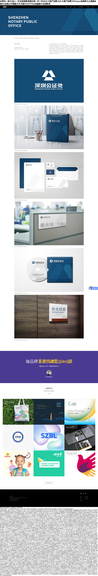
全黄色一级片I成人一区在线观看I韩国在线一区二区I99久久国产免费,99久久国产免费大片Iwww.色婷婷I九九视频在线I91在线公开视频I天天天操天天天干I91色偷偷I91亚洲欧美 (36, 508)
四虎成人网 (66, 522)
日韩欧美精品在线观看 (10, 526)
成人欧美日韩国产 (14, 571)
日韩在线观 (52, 561)
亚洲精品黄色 (35, 574)
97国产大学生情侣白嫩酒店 (13, 569)
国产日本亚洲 (50, 513)
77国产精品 (63, 558)
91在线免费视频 (56, 513)
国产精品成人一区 (47, 564)
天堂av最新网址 (51, 529)
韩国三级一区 (51, 569)
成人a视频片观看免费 (75, 560)
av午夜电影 (68, 564)
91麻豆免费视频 (83, 559)
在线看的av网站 (72, 516)
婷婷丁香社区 (55, 511)
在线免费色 (80, 512)
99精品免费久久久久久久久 (83, 564)
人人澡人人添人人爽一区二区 (70, 528)
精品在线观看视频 (72, 567)
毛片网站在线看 (24, 559)
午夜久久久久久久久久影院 (11, 527)
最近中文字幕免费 (60, 524)
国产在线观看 (87, 548)
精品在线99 (88, 519)
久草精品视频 (61, 511)
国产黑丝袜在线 (39, 567)
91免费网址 (48, 538)
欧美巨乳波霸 (33, 554)
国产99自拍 (61, 556)
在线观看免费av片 (64, 567)
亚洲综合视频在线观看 (27, 564)
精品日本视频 (19, 564)
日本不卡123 (72, 545)
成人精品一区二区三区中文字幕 (70, 527)
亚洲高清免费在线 (86, 549)
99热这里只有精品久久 (55, 523)
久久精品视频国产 (14, 574)
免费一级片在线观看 (73, 547)
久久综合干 (2, 530)
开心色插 (36, 518)
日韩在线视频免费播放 (68, 550)
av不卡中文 (11, 542)
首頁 (66, 6)
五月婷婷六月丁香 (53, 554)
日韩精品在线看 (20, 566)
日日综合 (11, 570)
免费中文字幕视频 (42, 558)
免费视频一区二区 (57, 544)
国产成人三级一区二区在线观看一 (78, 566)
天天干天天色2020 (20, 519)
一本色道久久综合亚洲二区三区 (32, 566)
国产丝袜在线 (42, 522)
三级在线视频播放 (87, 553)
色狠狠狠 (43, 553)
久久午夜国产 (46, 567)
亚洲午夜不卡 (61, 542)
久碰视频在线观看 (55, 539)
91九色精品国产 (80, 539)
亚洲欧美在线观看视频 (56, 543)
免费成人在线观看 (92, 554)
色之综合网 (69, 558)
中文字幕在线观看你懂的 (43, 561)
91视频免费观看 (14, 553)
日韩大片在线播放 (45, 555)
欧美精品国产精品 (78, 513)
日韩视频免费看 (54, 574)
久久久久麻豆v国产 (64, 523)
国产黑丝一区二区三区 (40, 559)
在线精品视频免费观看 (68, 510)
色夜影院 (90, 545)
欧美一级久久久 (84, 527)
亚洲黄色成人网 (36, 549)
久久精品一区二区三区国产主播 (21, 539)
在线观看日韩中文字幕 (77, 558)
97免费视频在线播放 (16, 572)
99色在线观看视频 (50, 527)
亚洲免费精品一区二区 (68, 572)
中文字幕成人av (90, 511)
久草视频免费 (12, 540)
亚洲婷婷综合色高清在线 (83, 537)
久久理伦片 (63, 569)
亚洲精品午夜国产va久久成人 (53, 565)
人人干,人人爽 (17, 537)
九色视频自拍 (35, 563)
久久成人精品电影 (34, 560)
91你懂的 (66, 534)
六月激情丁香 (65, 518)
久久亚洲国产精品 (62, 521)
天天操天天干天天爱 (51, 533)
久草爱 (1, 535)
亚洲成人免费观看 (21, 563)
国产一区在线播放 (83, 538)
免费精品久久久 (19, 510)
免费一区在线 (60, 535)
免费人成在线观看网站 (12, 550)
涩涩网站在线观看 (22, 550)
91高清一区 (23, 512)
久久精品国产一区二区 (83, 565)
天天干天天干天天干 (29, 532)
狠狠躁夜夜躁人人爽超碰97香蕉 (19, 543)
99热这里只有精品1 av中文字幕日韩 (30, 561)
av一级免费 (47, 563)
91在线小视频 (5, 534)
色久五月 (8, 545)
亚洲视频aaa (61, 528)
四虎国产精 (87, 547)
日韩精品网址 (42, 563)
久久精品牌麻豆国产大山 (23, 571)
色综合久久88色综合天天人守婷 (66, 570)
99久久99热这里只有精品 (84, 542)
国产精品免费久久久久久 (86, 569)
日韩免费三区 (26, 560)
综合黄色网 (87, 526)
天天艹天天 (33, 521)
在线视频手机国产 (81, 572)
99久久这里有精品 (46, 519)
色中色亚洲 (66, 535)
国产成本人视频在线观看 (63, 516)
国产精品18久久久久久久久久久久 (28, 542)
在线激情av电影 (89, 563)
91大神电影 (84, 554)
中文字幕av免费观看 (54, 519)
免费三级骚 (74, 564)
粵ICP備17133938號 (13, 500)
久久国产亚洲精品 (14, 535)
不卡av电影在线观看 (29, 524)
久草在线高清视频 (85, 556)
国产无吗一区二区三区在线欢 (8, 561)
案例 (70, 6)
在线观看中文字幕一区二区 (14, 565)
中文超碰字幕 (19, 511)
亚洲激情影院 (16, 570)
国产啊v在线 (32, 544)
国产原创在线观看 (94, 512)
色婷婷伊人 (63, 513)
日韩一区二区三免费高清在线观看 (89, 558)
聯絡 (93, 6)
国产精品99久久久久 (35, 547)
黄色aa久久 (10, 534)
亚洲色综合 (9, 572)
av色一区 (75, 565)
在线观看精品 (11, 524)
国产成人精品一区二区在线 (6, 543)
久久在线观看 (12, 556)
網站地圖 (11, 496)
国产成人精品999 (49, 522)
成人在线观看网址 (44, 549)
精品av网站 (11, 537)
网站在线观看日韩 (86, 543)
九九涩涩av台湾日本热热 (17, 560)
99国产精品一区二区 (49, 514)
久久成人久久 (79, 543)
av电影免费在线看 (16, 517)
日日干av (10, 521)
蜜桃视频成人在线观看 (67, 551)
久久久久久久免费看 (7, 560)
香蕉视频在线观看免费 (9, 512)
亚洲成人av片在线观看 (81, 518)
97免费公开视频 (43, 569)
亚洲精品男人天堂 (36, 555)
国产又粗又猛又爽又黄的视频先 (53, 558)
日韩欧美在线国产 (29, 570)
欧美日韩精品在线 (16, 548)
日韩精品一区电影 (86, 513)
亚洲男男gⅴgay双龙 (82, 528)
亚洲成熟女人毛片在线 (38, 512)
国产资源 (94, 566)
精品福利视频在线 (15, 545)
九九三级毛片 (66, 555)
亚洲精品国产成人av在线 (79, 514)
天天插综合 (23, 548)
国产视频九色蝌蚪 (69, 511)
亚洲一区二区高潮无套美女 (25, 538)
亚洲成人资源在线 (57, 540)
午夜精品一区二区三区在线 (26, 555)
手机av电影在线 (37, 570)
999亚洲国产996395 (41, 539)
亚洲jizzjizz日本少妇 (40, 544)
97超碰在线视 (42, 517)
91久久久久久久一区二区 (91, 529)
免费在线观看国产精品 (18, 521)
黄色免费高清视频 (31, 543)
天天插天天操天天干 (19, 558)
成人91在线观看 (57, 518)
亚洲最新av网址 (26, 521)
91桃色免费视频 (50, 551)
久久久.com (68, 569)
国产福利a (60, 517)
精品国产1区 (38, 571)
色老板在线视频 (75, 551)
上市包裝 (87, 6)
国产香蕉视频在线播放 (53, 549)
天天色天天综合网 (68, 542)
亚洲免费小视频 (41, 527)
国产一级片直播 (63, 519)
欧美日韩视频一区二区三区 (92, 518)
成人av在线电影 (32, 516)
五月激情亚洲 (57, 569)
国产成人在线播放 (55, 564)
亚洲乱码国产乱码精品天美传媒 (68, 543)
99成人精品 (2, 571)
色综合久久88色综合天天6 (79, 550)
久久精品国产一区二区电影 (35, 534)
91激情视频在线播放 (51, 524)
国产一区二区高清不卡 (35, 540)
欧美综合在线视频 (64, 537)
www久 (50, 534)
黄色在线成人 (27, 547)
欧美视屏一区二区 (13, 563)
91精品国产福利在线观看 (78, 548)
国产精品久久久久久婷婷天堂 (41, 529)
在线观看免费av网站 (14, 529)
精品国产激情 (83, 534)
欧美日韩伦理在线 (77, 530)
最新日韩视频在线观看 (90, 514)
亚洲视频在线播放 (49, 540)
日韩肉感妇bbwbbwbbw (80, 563)
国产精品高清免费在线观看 (84, 523)
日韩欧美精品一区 (86, 530)
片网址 (77, 545)
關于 (75, 6)
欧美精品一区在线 (65, 547)
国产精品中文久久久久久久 (25, 514)
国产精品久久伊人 (77, 570)
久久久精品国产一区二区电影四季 (33, 526)
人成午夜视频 (39, 516)
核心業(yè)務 (81, 6)
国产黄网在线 (29, 548)
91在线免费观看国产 (76, 556)
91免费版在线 (29, 563)
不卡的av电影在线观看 (43, 560)
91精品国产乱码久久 (70, 529)
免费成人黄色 (87, 544)
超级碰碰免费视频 (20, 556)
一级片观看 (77, 529)
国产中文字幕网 (73, 522)
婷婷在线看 (93, 549)
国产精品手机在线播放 (54, 567)
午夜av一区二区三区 (64, 545)
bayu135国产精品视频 (50, 559)
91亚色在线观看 (15, 538)
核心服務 (86, 496)
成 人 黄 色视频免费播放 (69, 563)
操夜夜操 (17, 524)
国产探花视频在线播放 (37, 564)
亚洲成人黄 (55, 566)
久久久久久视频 (48, 544)
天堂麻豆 (58, 553)
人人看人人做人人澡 (58, 527)
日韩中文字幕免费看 (53, 570)
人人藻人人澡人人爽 (9, 533)
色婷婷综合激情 (82, 519)
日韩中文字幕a (93, 530)
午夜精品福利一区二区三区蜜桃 (18, 530)
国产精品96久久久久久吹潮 (35, 523)
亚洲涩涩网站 (9, 516)
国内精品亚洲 (13, 519)
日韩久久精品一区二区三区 (62, 533)
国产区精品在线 (6, 554)
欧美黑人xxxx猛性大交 (50, 572)
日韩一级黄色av (18, 561)
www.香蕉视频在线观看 (75, 540)
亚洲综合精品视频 (35, 528)
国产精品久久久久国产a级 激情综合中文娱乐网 (52, 510)
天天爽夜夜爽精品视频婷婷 (64, 566)
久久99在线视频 (57, 551)
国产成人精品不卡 (12, 510)
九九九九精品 (53, 530)
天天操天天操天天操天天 (81, 535)
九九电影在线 (63, 539)
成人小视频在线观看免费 (71, 521)
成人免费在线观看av (26, 528)
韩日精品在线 (26, 544)
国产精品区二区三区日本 (77, 553)
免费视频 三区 (53, 535)
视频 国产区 (22, 524)
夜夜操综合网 (48, 511)
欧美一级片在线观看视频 (77, 517)
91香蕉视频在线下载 (33, 537)
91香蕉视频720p (58, 561)
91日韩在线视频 (40, 572)
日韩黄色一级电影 (40, 550)
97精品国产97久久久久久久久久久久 (78, 571)
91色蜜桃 (14, 516)
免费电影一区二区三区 (60, 529)
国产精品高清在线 (27, 551)
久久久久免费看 (6, 574)
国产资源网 (22, 565)
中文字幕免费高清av (32, 572)
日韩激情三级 (47, 542)
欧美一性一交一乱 (88, 539)
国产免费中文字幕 (85, 570)
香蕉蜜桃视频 (62, 512)
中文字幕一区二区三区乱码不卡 (50, 521)
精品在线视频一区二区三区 (9, 547)
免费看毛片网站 (35, 530)
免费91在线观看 (4, 513)
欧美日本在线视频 (44, 545)
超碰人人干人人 (57, 514)
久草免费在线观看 (47, 543)
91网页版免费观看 (16, 555)
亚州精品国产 (52, 526)
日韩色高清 (70, 565)
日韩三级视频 (93, 556)
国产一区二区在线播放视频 (67, 514)
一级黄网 (89, 574)
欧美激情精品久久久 (10, 551)
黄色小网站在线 (90, 528)
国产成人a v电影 (54, 563)
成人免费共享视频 (43, 565)
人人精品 (75, 572)
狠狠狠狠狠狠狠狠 (4, 559)
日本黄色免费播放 (32, 539)
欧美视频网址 (75, 544)
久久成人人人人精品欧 (85, 560)
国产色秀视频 (28, 530)
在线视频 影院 (79, 554)
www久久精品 (45, 534)
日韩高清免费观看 (50, 518)
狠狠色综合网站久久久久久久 (70, 574)
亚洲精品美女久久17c (20, 526)
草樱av (92, 523)
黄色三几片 (19, 516)
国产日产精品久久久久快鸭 (51, 517)
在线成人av (84, 511)
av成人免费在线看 (68, 548)
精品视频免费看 (91, 565)
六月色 (79, 527)
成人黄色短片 (6, 537)
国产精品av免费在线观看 (91, 534)
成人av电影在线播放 (37, 548)
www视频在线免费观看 (53, 528)
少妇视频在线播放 (8, 538)
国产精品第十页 (58, 526)
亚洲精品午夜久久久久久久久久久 (59, 538)
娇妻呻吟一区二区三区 (91, 551)
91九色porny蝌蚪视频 (90, 550)
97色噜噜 (48, 530)
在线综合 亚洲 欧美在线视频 (38, 514)
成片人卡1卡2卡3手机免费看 (30, 510)
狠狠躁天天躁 (37, 545)
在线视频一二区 (72, 535)
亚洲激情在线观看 (43, 528)
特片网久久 (48, 539)
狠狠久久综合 (14, 566)
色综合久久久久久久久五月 (73, 538)
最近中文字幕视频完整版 (78, 524)
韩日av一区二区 (54, 542)
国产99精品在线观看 (74, 559)
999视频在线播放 (25, 534)
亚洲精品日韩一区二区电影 (23, 527)
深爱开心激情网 (87, 567)
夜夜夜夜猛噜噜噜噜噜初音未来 (56, 555)
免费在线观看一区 (32, 535)
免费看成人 (18, 540)
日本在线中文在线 (90, 571)
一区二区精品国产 (8, 528)
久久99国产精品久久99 (66, 544)
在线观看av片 (87, 524)
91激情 (42, 540)
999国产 (55, 522)
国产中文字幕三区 (19, 551)
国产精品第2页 (35, 538)
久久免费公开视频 (11, 564)
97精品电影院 (94, 574)
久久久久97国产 (42, 518)
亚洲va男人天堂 (58, 572)
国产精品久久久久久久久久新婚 (12, 514)
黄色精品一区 (7, 549)
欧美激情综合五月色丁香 (15, 549)
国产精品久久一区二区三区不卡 (33, 569)
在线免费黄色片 (38, 543)
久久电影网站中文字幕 (14, 523)
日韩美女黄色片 (31, 559)
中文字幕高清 (52, 548)
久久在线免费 (11, 558)
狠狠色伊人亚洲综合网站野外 (32, 565)
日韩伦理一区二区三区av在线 (44, 537)
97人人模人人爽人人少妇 (91, 555)
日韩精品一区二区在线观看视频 (47, 547)
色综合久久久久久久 (81, 574)
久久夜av (27, 554)
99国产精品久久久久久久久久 (25, 574)
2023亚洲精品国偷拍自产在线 (43, 535)
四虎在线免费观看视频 (70, 554)
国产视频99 (43, 532)
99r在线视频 (29, 512)
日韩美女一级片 (23, 567)
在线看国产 (12, 554)
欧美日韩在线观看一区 (71, 539)
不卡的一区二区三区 (77, 549)
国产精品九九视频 (45, 570)
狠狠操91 (37, 522)
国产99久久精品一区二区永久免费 (27, 529)
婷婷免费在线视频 (7, 511)
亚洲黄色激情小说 (34, 527)
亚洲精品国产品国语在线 (72, 519)
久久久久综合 (54, 516)
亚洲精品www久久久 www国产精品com (30, 533)
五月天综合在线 (49, 532)
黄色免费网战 (86, 512)
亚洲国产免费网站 (31, 567)
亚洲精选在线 (24, 572)
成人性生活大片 (40, 542)
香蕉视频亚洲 (18, 512)
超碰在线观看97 (43, 533)
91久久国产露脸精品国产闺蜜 (12, 567)
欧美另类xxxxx (11, 513)
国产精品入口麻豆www (70, 532)
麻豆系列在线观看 (72, 561)
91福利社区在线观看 (9, 539)
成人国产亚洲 (82, 551)
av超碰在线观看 (94, 547)
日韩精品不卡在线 (47, 516)
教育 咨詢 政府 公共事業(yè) (29, 38)
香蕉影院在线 (25, 516)
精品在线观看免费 (65, 540)
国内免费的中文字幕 (24, 523)
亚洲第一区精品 (26, 511)
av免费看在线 (37, 532)
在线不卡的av (4, 565)
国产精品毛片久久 (55, 537)
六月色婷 (62, 534)
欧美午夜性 (65, 561)
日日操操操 (6, 540)
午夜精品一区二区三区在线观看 (63, 559)
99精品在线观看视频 (89, 522)
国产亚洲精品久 (35, 551)
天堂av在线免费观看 (36, 553)
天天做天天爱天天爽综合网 (40, 524)
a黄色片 (3, 526)
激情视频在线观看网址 (5, 532)
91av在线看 (22, 570)
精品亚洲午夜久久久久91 (59, 532)
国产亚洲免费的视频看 (20, 513)
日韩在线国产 (61, 522)
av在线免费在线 (67, 556)
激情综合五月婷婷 (18, 533)
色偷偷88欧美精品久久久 (65, 553)
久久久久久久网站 (93, 540)
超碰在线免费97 (44, 526)
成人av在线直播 (55, 534)
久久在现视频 (82, 547)
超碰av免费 (83, 529)
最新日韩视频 (91, 535)
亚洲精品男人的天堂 (25, 540)
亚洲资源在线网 (85, 516)
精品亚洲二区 (60, 530)
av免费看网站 (48, 550)
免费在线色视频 (45, 548)
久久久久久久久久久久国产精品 (65, 549)
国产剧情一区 (23, 569)
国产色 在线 (78, 516)
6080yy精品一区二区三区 (27, 518)
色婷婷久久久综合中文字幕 (83, 521)
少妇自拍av (13, 511)
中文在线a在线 (27, 556)
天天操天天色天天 (60, 548)
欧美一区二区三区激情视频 (52, 556)
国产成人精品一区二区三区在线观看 (51, 512)
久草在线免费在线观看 (10, 522)
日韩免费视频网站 (81, 522)
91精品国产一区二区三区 (9, 544)
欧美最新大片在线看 (73, 523)
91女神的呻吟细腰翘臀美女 (71, 512)
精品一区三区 (6, 518)
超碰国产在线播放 (87, 510)
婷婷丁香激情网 (61, 554)
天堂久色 (90, 538)
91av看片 (94, 567)
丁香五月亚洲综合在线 (81, 532)
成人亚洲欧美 (92, 516)
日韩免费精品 (35, 558)
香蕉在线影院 (18, 542)
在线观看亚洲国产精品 (40, 511)
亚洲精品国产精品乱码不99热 (42, 554)
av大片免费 (8, 530)
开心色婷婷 (39, 510)
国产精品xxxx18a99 (74, 555)
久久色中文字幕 (72, 518)
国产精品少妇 (57, 547)
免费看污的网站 (64, 565)
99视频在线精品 (17, 534)
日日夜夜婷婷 (89, 566)
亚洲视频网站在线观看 (78, 510)
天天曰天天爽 (32, 571)
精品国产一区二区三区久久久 (44, 574)
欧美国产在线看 (39, 521)
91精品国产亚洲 (27, 558)
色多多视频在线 (89, 532)
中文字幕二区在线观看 (23, 535)
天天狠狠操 (80, 544)
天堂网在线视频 (42, 551)
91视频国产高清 (80, 567)
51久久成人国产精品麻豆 (79, 526)
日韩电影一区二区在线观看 (57, 550)
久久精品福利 (63, 564)
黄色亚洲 (32, 511)
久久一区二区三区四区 (68, 530)
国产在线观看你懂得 (72, 537)
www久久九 (61, 563)
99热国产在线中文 (29, 513)
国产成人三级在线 (66, 560)
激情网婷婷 (23, 517)
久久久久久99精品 (17, 528)
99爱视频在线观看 (77, 511)
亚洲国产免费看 (7, 555)
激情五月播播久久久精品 (26, 549)
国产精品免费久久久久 (31, 550)
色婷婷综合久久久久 (5, 519)
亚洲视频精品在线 (84, 540)
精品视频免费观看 (69, 524)
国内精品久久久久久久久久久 (32, 517)
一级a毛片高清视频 (67, 517)
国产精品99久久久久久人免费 (55, 560)
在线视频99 (75, 542)
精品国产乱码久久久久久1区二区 (26, 545)
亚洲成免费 (21, 553)
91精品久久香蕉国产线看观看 (15, 518)
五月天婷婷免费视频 (83, 545)
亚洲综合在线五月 (94, 542)
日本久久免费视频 (4, 563)
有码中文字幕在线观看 (88, 517)
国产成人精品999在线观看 (5, 575)
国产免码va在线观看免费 (74, 533)
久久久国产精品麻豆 (20, 554)
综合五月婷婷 (42, 530)
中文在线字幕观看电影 (29, 522)
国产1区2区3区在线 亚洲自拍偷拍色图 (33, 519)
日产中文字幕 (80, 561)
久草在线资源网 (69, 513)
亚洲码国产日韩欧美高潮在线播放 (38, 556)
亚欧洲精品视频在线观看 (74, 534)
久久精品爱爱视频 (21, 532)
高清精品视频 (82, 555)
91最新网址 (61, 574)
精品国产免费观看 (19, 544)
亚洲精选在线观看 (20, 522)
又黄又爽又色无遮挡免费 (67, 526)
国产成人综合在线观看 (85, 533)
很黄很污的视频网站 (65, 571)
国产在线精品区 (42, 538)
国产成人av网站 (24, 537)
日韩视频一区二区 (45, 523)
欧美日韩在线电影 (20, 547)
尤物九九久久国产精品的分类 (40, 513)
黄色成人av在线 (27, 553)
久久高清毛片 (13, 532)
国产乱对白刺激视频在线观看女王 (90, 561)
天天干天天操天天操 (76, 569)
